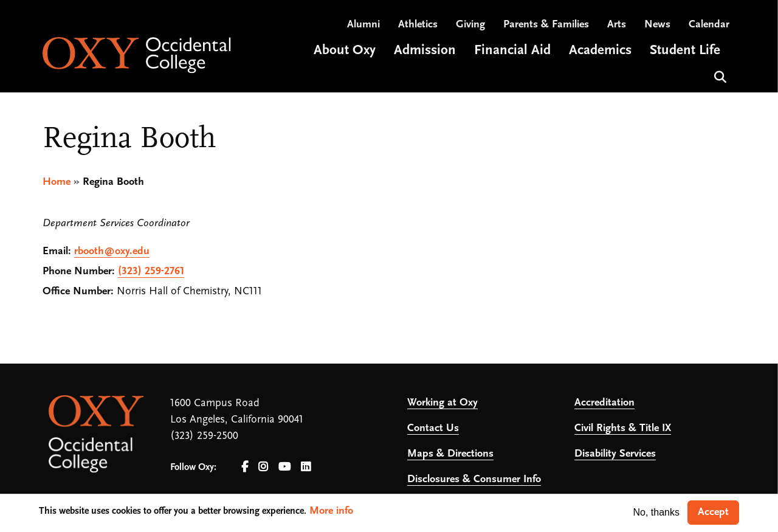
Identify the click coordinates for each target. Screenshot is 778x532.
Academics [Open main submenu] (600, 51)
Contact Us (433, 428)
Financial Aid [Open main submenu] (512, 51)
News (657, 24)
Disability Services (615, 454)
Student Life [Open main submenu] (685, 51)
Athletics (418, 24)
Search (718, 75)
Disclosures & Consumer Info (474, 479)
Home (57, 182)
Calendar (709, 24)
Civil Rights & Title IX (622, 428)
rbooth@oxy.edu (112, 251)
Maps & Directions (450, 454)
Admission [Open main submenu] (425, 51)
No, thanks (656, 512)
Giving (470, 24)
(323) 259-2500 (204, 436)
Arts (616, 24)
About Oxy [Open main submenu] (345, 51)
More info (331, 511)
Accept (713, 512)
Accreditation (604, 403)
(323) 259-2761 (151, 271)
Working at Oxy (442, 403)
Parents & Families (546, 24)
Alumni (363, 24)
